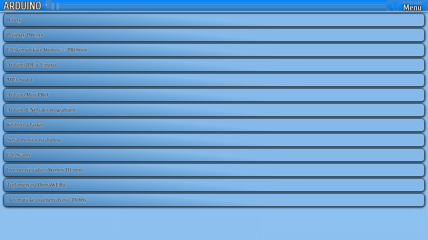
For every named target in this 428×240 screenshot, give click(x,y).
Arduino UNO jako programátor (41, 110)
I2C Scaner (19, 155)
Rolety (14, 20)
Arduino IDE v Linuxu (31, 65)
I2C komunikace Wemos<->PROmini (47, 50)
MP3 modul (19, 80)
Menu (412, 8)
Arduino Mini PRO (27, 95)
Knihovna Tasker (25, 125)
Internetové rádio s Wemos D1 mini (45, 170)
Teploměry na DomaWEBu (36, 185)
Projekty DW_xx (25, 35)
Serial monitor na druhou (33, 140)
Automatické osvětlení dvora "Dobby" (48, 200)
